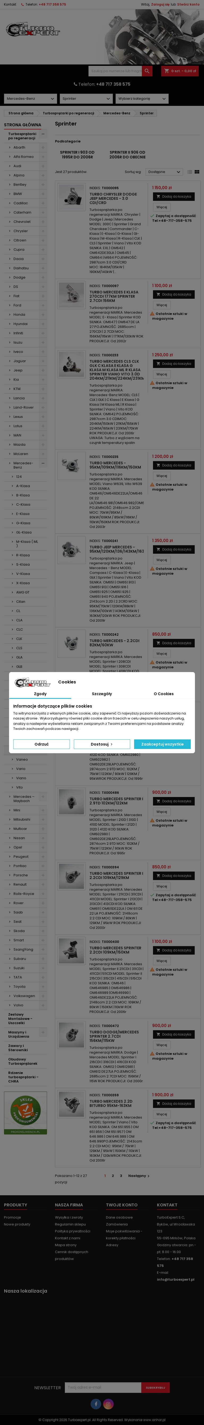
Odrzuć (42, 744)
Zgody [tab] (40, 693)
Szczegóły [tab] (102, 693)
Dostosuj (102, 744)
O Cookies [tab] (164, 693)
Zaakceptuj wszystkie (162, 744)
